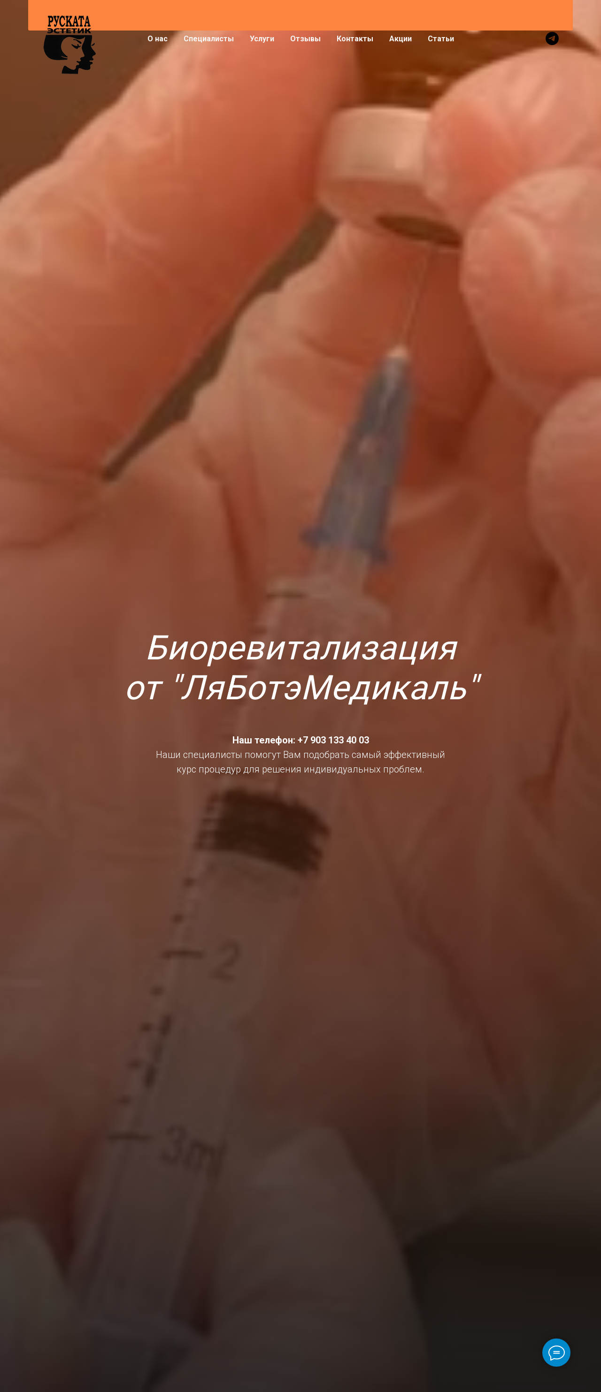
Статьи (441, 38)
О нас (157, 38)
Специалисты (209, 38)
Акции (400, 38)
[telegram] (552, 38)
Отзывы (305, 38)
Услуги (262, 38)
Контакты (355, 38)
